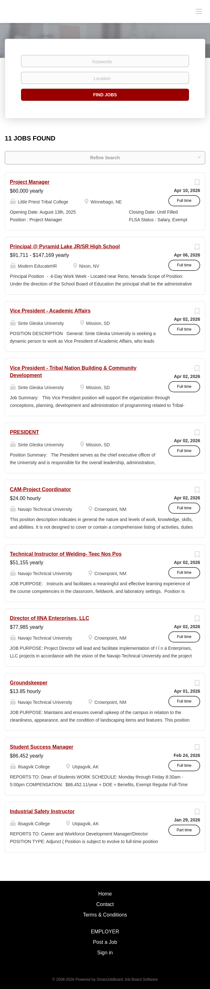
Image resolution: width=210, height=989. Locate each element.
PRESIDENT (24, 432)
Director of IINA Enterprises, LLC (49, 618)
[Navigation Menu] (199, 11)
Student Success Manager (41, 747)
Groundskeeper (28, 682)
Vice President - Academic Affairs (50, 310)
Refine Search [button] (105, 157)
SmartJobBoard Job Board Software (127, 979)
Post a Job (105, 942)
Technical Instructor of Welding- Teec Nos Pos (66, 554)
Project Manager (29, 182)
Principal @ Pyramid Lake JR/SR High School (65, 246)
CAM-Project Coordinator (40, 489)
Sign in (105, 952)
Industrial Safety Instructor (42, 811)
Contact (105, 904)
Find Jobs (105, 94)
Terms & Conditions (105, 914)
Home (105, 893)
